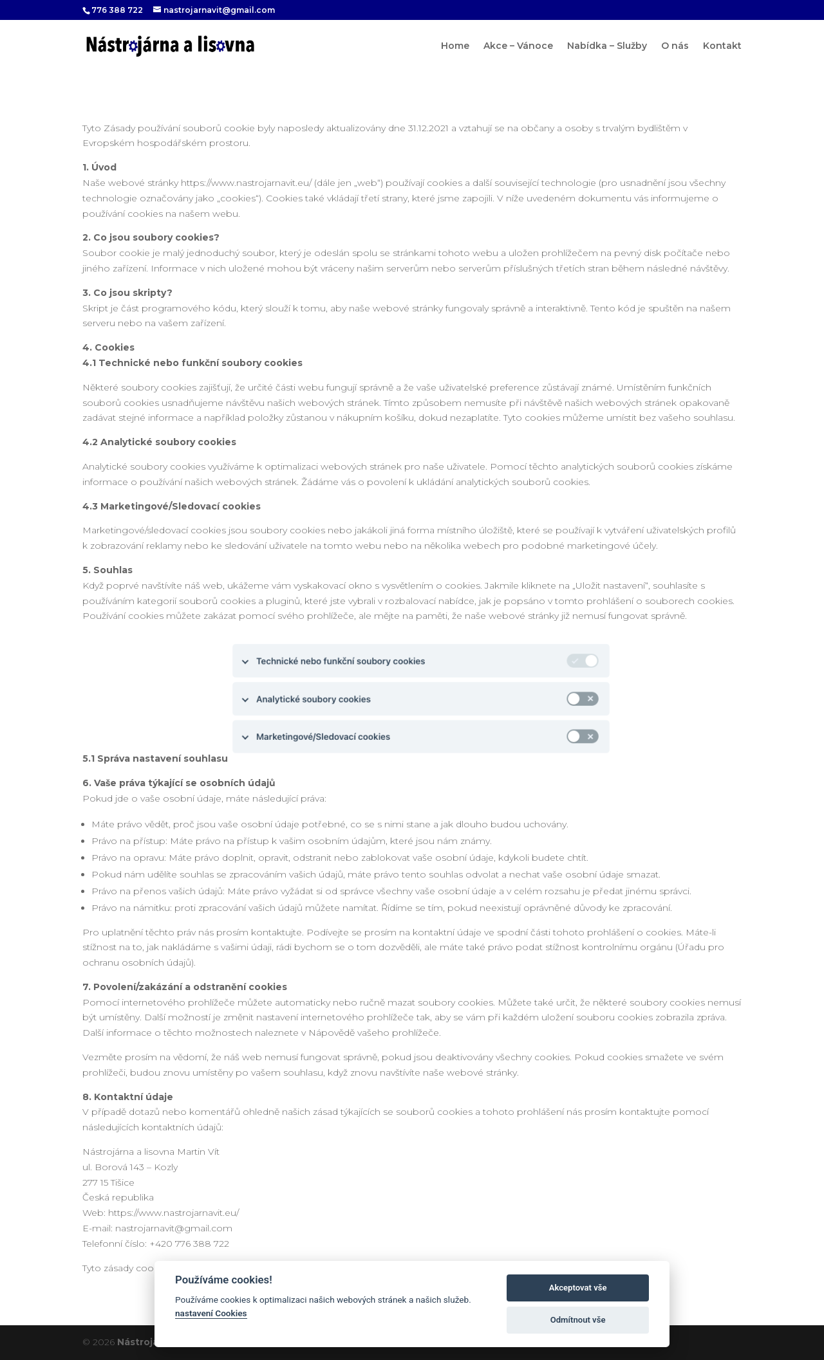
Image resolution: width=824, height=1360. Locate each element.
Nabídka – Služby (607, 46)
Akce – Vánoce (518, 46)
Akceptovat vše (578, 1287)
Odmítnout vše (578, 1320)
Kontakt (722, 46)
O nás (675, 46)
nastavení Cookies (211, 1313)
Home (455, 46)
